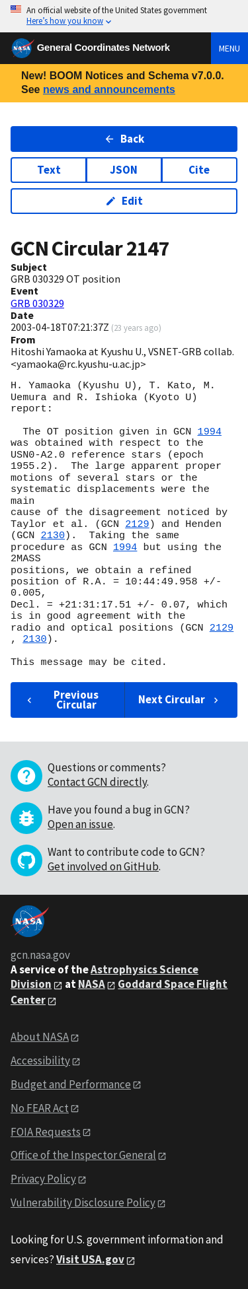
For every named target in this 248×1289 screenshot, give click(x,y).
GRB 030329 (37, 303)
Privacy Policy (43, 1178)
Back (124, 138)
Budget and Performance (71, 1084)
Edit (124, 200)
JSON (124, 169)
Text (49, 169)
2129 (137, 524)
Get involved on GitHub (103, 866)
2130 (53, 535)
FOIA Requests (46, 1132)
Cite (199, 169)
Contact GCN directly (97, 782)
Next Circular (180, 699)
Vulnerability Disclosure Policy (83, 1202)
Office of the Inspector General (83, 1155)
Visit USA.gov (90, 1259)
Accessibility (40, 1060)
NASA (91, 984)
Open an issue (80, 824)
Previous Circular (61, 699)
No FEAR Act (40, 1108)
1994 (210, 431)
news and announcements (109, 89)
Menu (229, 48)
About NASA (40, 1036)
